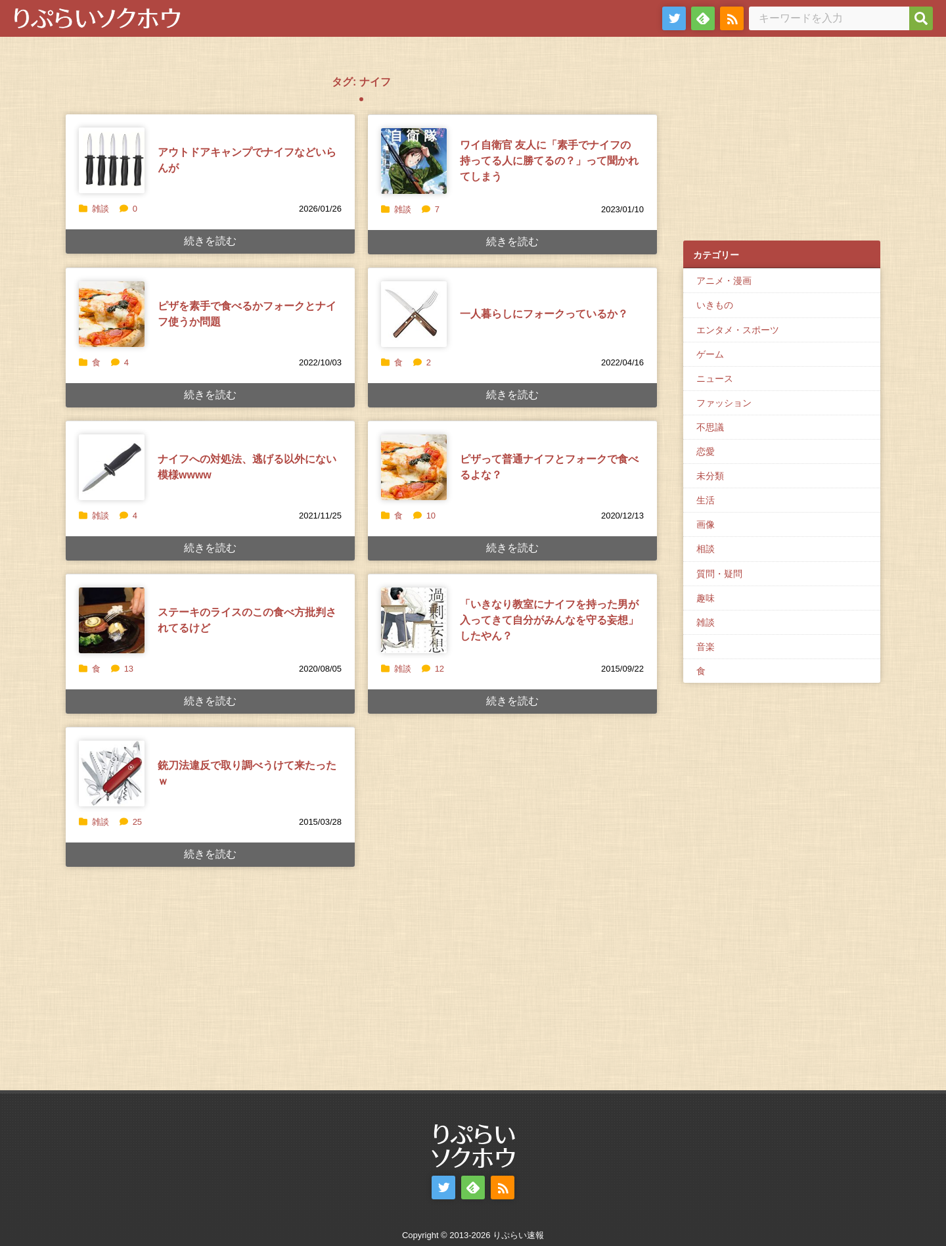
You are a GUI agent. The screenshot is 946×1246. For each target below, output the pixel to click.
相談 (705, 548)
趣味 (705, 598)
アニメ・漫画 (724, 280)
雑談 (100, 209)
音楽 (705, 646)
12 (433, 669)
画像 (705, 524)
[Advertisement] (781, 145)
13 (122, 669)
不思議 (710, 427)
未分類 (710, 476)
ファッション (724, 403)
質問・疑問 (719, 573)
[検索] (921, 18)
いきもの (714, 305)
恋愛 (705, 451)
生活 (705, 500)
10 (424, 515)
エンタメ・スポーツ (737, 330)
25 (131, 822)
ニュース (714, 378)
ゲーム (710, 354)
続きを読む (210, 240)
